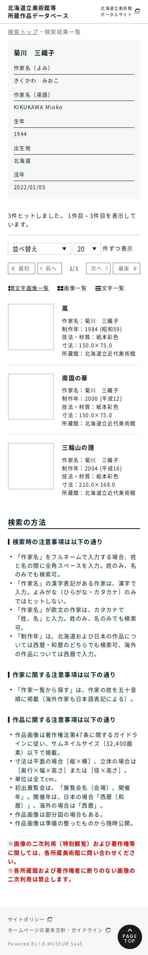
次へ (96, 268)
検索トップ (23, 32)
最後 (124, 268)
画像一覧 (72, 287)
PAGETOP (130, 938)
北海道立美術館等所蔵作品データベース (38, 11)
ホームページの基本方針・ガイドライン (55, 930)
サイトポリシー (26, 919)
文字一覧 (110, 287)
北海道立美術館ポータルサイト (116, 11)
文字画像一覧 (28, 287)
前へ (51, 268)
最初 (24, 268)
